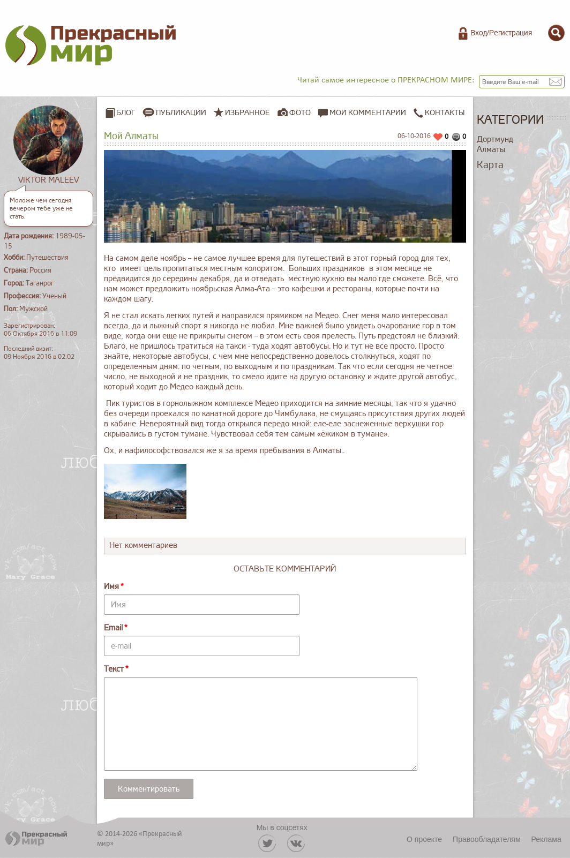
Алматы (491, 150)
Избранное (247, 112)
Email (113, 628)
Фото (300, 112)
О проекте (424, 839)
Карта (490, 165)
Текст (114, 669)
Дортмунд (495, 139)
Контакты (439, 113)
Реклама (546, 839)
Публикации (181, 112)
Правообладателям (486, 839)
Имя (111, 587)
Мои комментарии (362, 113)
